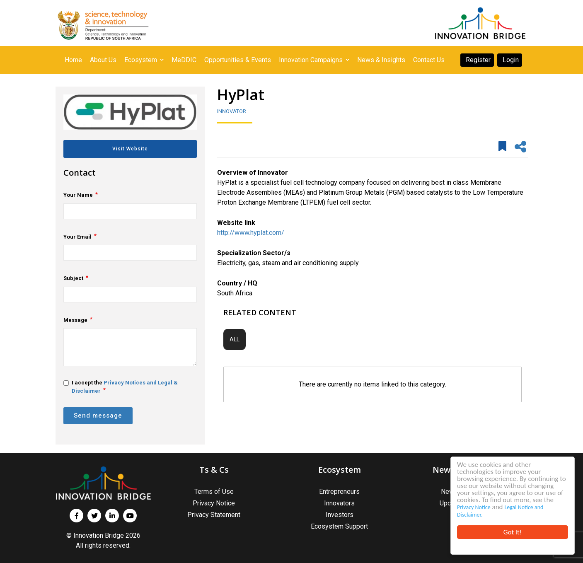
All (234, 339)
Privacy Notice (474, 507)
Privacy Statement (213, 515)
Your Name (78, 195)
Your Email (77, 237)
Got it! (512, 532)
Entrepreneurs (339, 491)
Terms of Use (214, 491)
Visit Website (130, 149)
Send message (98, 415)
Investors (339, 515)
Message (75, 320)
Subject (73, 278)
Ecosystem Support (339, 526)
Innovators (339, 503)
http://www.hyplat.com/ (250, 233)
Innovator (231, 111)
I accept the (120, 386)
